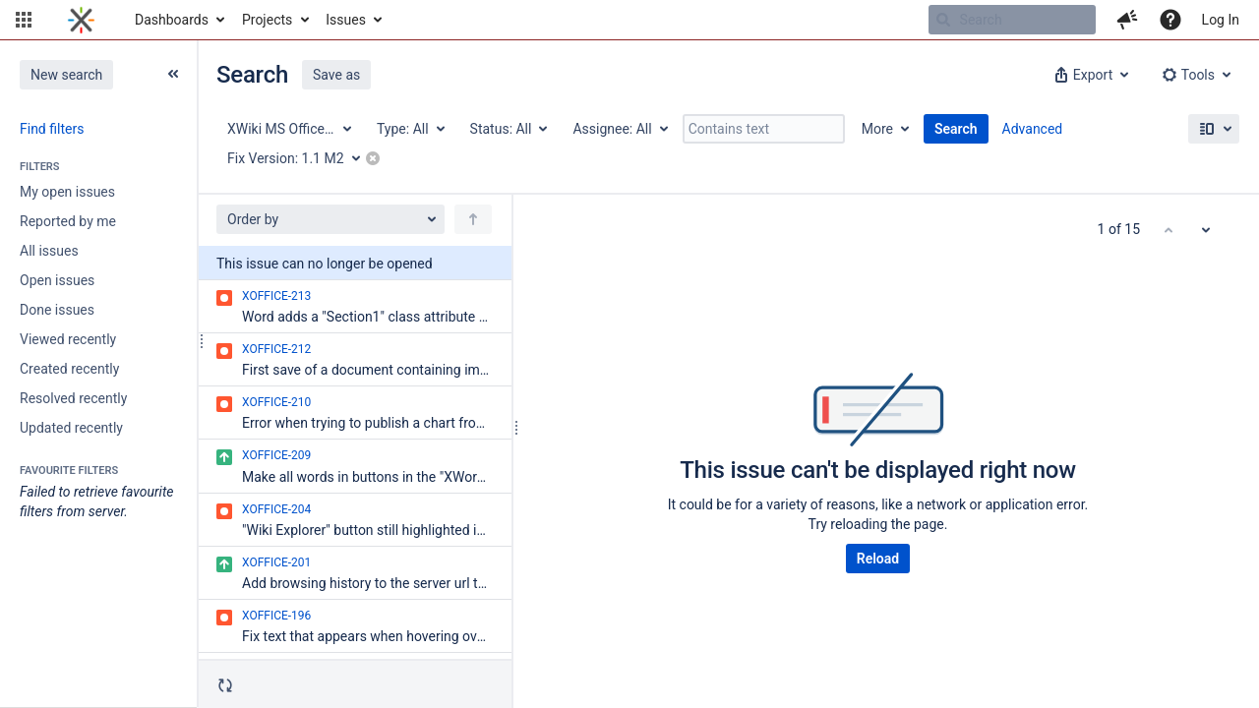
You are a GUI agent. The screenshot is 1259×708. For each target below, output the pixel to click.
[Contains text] (764, 129)
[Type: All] (409, 129)
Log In (1220, 20)
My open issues (67, 192)
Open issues (57, 280)
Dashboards (172, 20)
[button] (23, 19)
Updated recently (71, 428)
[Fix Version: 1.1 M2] (300, 158)
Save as (336, 75)
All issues (49, 251)
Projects (267, 20)
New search (66, 75)
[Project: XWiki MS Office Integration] (288, 129)
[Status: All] (508, 129)
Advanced (1032, 129)
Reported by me (68, 221)
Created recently (69, 369)
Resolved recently (73, 398)
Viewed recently (68, 339)
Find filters (52, 129)
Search (956, 129)
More (877, 129)
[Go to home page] (81, 19)
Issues (346, 20)
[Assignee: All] (619, 129)
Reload (878, 558)
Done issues (57, 310)
